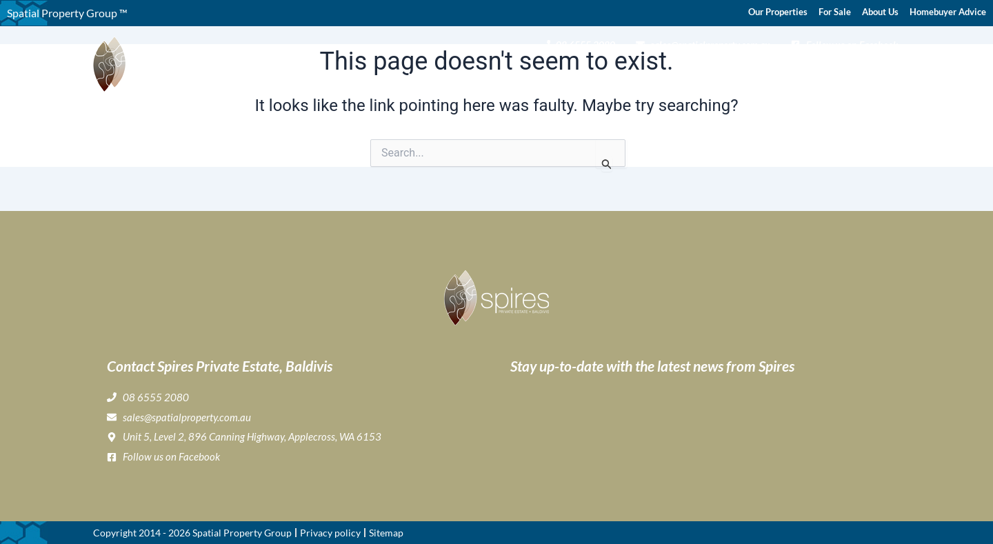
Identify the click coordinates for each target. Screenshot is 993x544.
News (835, 72)
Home (422, 72)
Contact (878, 72)
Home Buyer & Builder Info (740, 73)
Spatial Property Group (242, 532)
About (469, 73)
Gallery (577, 72)
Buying (526, 73)
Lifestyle (632, 73)
